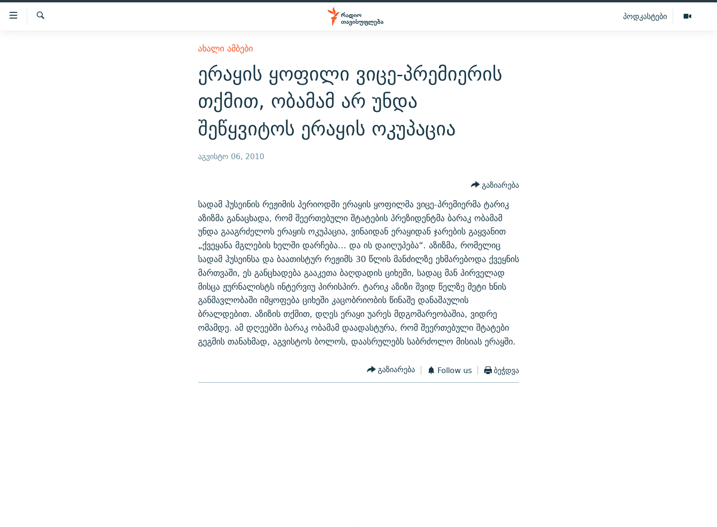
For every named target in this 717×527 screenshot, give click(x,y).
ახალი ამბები (225, 48)
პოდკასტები (645, 16)
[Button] (495, 185)
